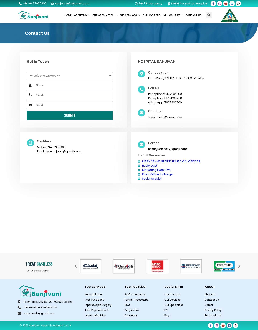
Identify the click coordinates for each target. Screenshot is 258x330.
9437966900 (173, 94)
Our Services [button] (129, 15)
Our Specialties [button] (104, 15)
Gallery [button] (176, 15)
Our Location (158, 72)
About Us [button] (82, 15)
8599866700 (173, 98)
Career (153, 143)
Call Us (153, 88)
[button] (209, 15)
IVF (165, 15)
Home (68, 15)
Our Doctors (151, 15)
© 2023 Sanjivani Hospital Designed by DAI (45, 325)
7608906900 (173, 102)
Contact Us (193, 15)
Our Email (155, 111)
